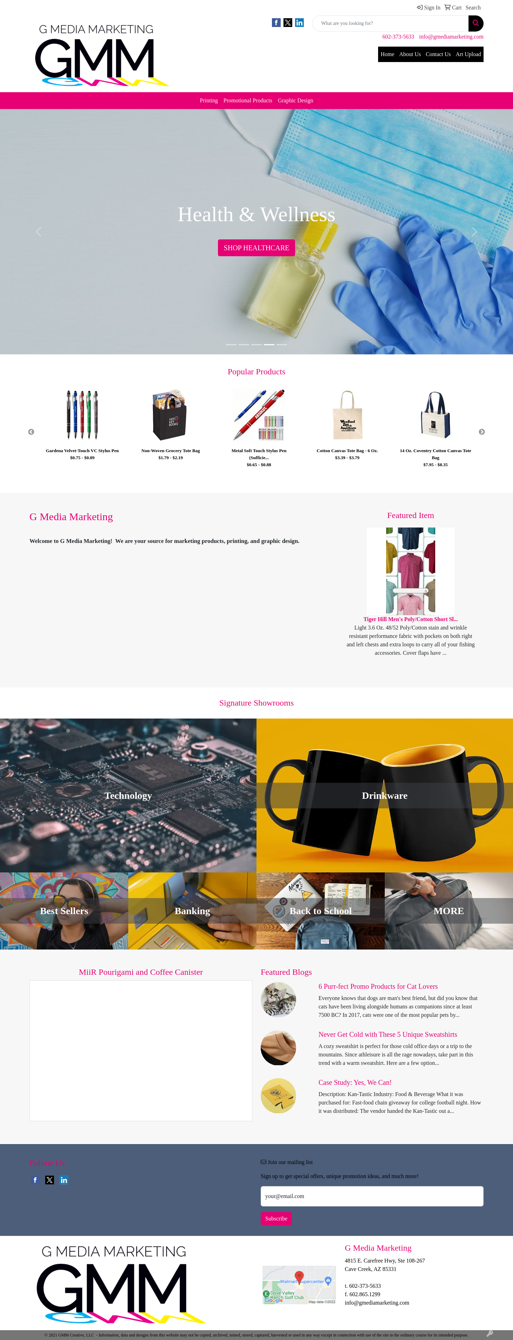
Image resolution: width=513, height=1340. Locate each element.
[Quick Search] (390, 23)
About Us (410, 54)
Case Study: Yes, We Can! (355, 1082)
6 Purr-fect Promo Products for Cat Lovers (378, 986)
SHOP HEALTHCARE (256, 248)
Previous (31, 432)
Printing (209, 100)
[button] (38, 231)
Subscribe (276, 1219)
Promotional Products (248, 100)
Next (481, 432)
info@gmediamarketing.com (451, 37)
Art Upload (468, 54)
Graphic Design (295, 100)
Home (387, 54)
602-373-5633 (398, 37)
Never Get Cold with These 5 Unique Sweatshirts (388, 1034)
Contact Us (438, 54)
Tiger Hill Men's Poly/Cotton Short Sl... (410, 619)
